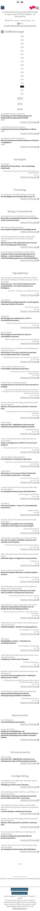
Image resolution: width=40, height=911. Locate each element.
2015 (22, 76)
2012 (33, 21)
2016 (22, 72)
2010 (22, 94)
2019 (22, 61)
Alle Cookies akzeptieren (19, 889)
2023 (22, 47)
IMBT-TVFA (9, 21)
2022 (22, 51)
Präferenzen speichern (19, 893)
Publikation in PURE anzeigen (28, 122)
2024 (22, 44)
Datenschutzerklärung (15, 878)
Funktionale (22, 896)
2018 (22, 65)
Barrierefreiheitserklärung (31, 878)
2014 (22, 79)
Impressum (3, 878)
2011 (22, 90)
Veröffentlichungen (25, 21)
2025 (22, 40)
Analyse (31, 896)
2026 (22, 36)
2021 (22, 54)
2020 (22, 58)
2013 (22, 83)
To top (20, 864)
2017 (22, 69)
